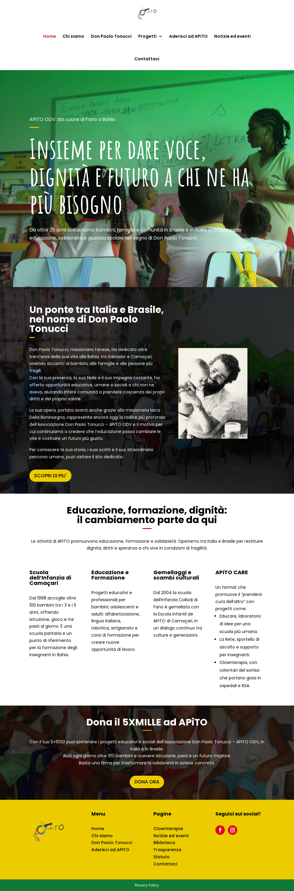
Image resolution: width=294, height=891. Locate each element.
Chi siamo (73, 36)
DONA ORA (146, 781)
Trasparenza (167, 850)
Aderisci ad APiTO (188, 36)
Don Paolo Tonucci (111, 36)
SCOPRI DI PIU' (50, 475)
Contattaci (146, 59)
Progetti (147, 36)
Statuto (161, 857)
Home (49, 36)
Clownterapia (168, 829)
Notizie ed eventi (232, 36)
